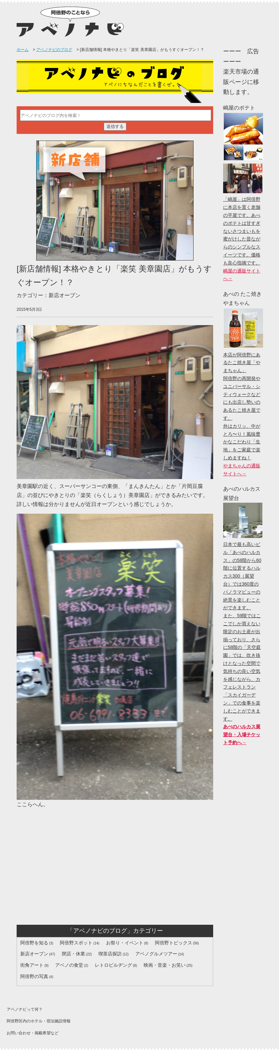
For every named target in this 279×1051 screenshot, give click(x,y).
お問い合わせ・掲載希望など (33, 1033)
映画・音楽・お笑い (165, 965)
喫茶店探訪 (110, 953)
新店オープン (34, 953)
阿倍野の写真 (34, 976)
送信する (115, 126)
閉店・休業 (73, 953)
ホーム (23, 49)
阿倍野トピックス (173, 942)
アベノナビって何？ (25, 1009)
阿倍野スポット (76, 942)
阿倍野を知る (34, 942)
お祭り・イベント (124, 942)
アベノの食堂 (69, 965)
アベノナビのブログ (54, 49)
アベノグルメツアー (156, 953)
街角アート (32, 965)
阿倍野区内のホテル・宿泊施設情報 (38, 1021)
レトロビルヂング (113, 965)
